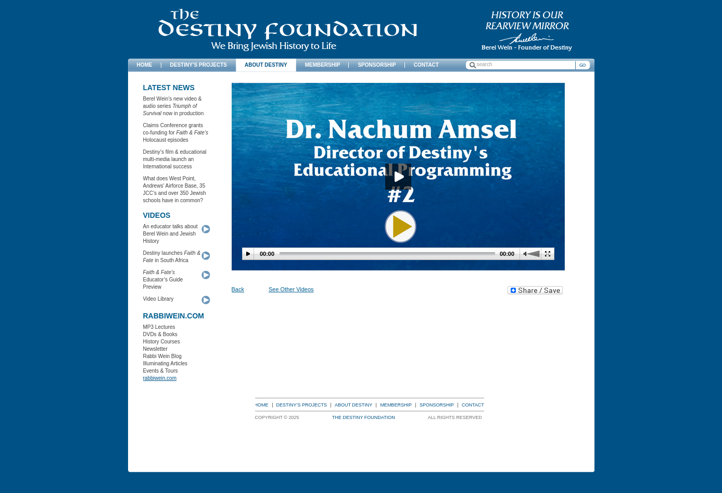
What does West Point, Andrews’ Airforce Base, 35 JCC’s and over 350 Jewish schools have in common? (174, 189)
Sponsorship (437, 405)
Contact (473, 405)
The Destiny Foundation (287, 30)
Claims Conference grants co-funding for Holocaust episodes (175, 132)
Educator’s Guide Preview (163, 279)
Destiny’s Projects (301, 405)
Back (238, 289)
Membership (396, 405)
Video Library (158, 299)
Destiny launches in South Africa (172, 256)
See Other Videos (291, 289)
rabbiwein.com (159, 378)
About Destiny (353, 405)
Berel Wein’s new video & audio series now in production (173, 106)
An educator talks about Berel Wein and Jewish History (170, 234)
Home (262, 405)
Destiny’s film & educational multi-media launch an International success (175, 159)
